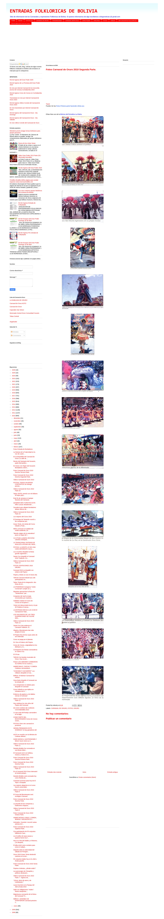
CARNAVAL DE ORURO (42, 20)
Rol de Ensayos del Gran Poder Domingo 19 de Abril (28, 243)
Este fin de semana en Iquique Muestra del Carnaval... (23, 499)
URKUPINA (97, 20)
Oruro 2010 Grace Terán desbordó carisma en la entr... (24, 855)
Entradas (15, 332)
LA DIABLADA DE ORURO (18, 300)
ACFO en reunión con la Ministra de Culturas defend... (25, 735)
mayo (16, 438)
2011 (14, 413)
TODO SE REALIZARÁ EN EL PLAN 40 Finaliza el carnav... (25, 606)
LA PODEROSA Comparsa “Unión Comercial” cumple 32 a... (24, 588)
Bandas (20, 20)
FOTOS (105, 20)
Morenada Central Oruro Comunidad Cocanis (24, 313)
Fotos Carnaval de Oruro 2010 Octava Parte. (23, 814)
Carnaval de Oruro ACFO (18, 303)
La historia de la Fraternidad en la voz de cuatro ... (24, 453)
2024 (14, 376)
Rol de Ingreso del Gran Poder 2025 (21, 80)
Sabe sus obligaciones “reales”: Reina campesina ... (23, 890)
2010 (14, 416)
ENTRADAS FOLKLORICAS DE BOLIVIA (53, 11)
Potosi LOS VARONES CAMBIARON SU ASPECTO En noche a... (25, 662)
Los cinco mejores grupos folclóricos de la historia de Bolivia (30, 191)
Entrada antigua (112, 772)
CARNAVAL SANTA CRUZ (72, 20)
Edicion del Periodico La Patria (71, 114)
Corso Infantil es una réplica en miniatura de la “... (23, 690)
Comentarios (16, 335)
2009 (14, 909)
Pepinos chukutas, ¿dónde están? (24, 868)
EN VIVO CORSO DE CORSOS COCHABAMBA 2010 (23, 709)
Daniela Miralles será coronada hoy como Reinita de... (24, 777)
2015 (14, 401)
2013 (14, 407)
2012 (14, 410)
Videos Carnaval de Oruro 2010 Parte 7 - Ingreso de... (23, 876)
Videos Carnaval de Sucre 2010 (23, 480)
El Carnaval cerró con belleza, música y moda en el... (23, 754)
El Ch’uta (16, 654)
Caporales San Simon (17, 310)
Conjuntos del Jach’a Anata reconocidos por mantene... (23, 597)
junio (15, 435)
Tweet (48, 104)
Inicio (84, 772)
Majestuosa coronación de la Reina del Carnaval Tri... (24, 895)
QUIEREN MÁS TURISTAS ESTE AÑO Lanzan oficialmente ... (24, 503)
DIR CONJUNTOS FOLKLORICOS (128, 20)
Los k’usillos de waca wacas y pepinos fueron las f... (23, 837)
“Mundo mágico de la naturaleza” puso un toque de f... (24, 534)
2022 (14, 381)
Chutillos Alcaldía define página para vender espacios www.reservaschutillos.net (24, 181)
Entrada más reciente (54, 772)
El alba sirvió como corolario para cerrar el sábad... (24, 846)
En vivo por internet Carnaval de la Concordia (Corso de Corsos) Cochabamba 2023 (24, 89)
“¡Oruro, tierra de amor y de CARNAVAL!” (22, 881)
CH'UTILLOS (29, 20)
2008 (14, 912)
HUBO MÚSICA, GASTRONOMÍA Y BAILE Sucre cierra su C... (25, 740)
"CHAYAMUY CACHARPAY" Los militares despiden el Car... (24, 672)
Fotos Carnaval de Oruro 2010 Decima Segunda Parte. (23, 476)
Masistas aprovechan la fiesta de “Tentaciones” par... (24, 592)
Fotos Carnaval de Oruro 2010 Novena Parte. (23, 800)
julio (15, 432)
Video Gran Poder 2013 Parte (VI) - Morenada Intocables (29, 156)
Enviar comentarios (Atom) (87, 777)
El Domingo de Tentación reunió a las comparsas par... (24, 520)
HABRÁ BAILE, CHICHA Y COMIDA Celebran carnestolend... (25, 667)
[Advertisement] (72, 42)
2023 (14, 378)
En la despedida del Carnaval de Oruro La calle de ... (24, 457)
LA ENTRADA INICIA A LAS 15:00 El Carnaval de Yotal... (25, 611)
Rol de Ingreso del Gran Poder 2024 (30, 168)
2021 (14, 384)
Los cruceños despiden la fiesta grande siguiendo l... (23, 552)
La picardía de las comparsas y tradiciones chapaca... (23, 804)
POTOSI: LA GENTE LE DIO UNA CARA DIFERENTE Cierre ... (24, 548)
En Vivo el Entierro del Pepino (23, 642)
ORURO (76, 708)
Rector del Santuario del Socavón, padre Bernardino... (24, 462)
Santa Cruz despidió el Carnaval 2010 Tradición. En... (23, 557)
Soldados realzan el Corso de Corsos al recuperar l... (23, 601)
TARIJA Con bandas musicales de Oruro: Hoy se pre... (24, 658)
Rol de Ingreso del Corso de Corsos (21, 23)
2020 (14, 387)
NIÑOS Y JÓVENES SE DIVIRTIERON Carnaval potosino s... (25, 900)
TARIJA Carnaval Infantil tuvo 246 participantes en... (24, 578)
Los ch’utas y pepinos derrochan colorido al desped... (24, 539)
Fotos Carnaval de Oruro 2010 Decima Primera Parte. (23, 758)
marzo (16, 444)
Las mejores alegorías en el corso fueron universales (24, 786)
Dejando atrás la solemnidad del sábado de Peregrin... (23, 850)
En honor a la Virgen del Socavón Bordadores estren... (24, 466)
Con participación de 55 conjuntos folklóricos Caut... (24, 832)
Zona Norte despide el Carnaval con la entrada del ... (25, 681)
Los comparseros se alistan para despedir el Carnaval (24, 685)
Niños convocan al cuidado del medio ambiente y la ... (23, 529)
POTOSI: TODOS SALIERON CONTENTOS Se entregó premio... (23, 484)
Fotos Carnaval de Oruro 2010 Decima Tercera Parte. (23, 471)
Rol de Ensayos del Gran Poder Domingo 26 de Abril (28, 219)
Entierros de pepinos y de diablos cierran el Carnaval (24, 695)
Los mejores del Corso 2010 (22, 516)
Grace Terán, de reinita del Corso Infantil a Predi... (24, 525)
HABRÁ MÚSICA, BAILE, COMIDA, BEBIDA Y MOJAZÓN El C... (25, 818)
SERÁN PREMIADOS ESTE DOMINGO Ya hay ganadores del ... (25, 730)
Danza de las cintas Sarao (26, 143)
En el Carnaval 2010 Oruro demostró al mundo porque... (25, 772)
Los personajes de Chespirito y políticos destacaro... (23, 872)
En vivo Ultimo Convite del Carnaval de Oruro (24, 123)
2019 (14, 390)
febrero (16, 447)
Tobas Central (14, 316)
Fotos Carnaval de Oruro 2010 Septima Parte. (23, 827)
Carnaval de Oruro (16, 306)
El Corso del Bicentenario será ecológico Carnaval (23, 795)
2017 (14, 396)
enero (16, 906)
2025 (14, 373)
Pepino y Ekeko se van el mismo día (25, 575)
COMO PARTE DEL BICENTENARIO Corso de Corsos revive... (25, 719)
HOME (13, 20)
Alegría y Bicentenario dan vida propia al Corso (23, 631)
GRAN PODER (86, 20)
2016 (14, 398)
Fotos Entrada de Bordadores (23, 449)
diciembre (17, 418)
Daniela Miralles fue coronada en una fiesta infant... (24, 749)
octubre (16, 424)
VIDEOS (113, 20)
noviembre (17, 421)
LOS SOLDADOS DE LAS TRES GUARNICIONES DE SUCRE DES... (24, 616)
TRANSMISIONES (57, 20)
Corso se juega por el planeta (23, 639)
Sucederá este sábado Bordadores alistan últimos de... (24, 508)
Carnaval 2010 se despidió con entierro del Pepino (23, 571)
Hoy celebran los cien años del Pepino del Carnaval (23, 704)
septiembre (17, 427)
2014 (14, 404)
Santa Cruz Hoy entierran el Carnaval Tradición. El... (22, 626)
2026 (14, 370)
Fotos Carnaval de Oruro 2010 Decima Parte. (23, 763)
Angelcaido (13, 322)
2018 (14, 393)
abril (15, 441)
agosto (16, 429)
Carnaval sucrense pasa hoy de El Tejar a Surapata (24, 781)
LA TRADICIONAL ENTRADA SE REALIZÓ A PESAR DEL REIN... (24, 543)
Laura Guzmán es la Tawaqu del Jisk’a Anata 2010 (23, 886)
